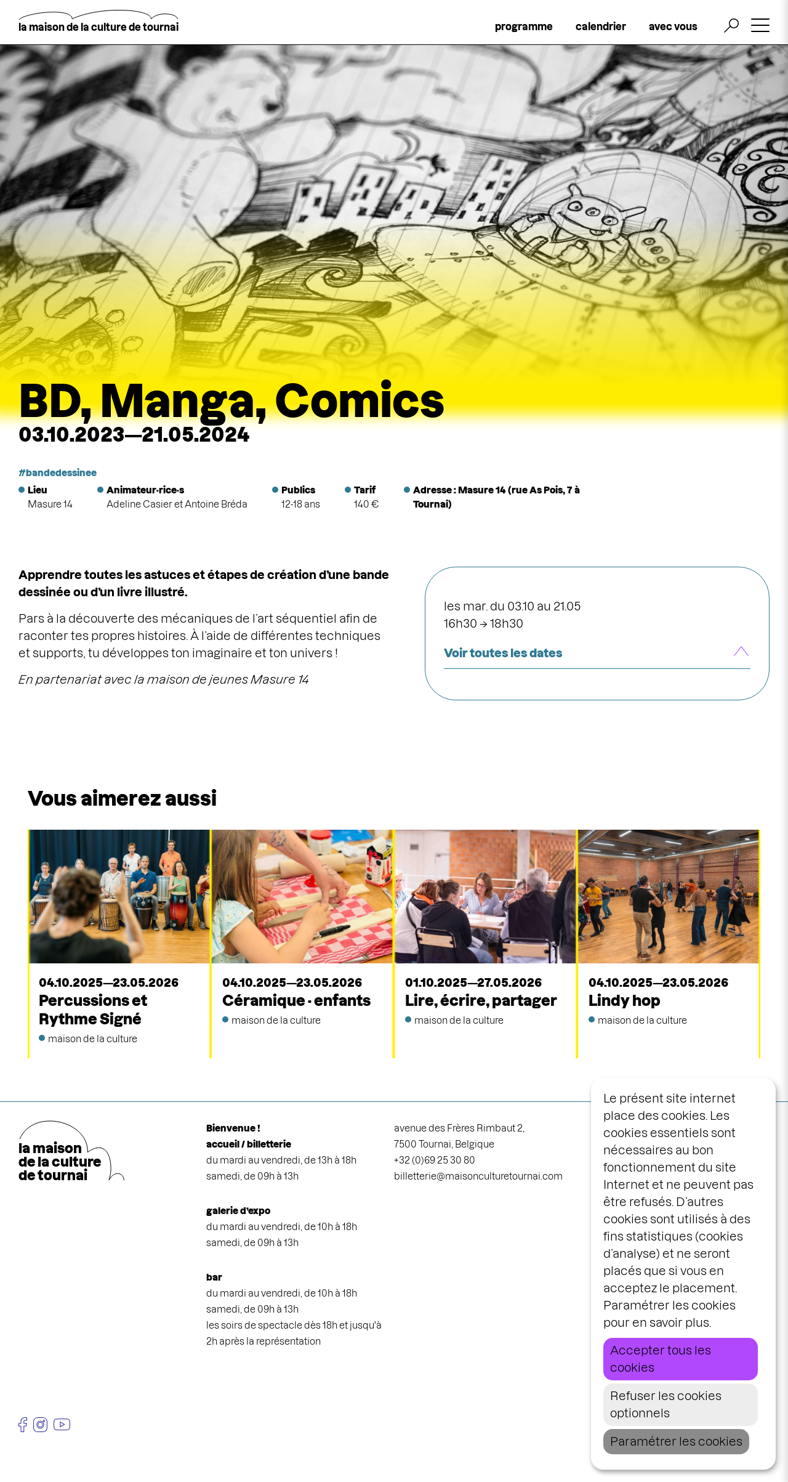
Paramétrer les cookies (676, 1441)
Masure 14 (50, 504)
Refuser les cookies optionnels (666, 1405)
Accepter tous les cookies (660, 1359)
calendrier (601, 26)
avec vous (673, 26)
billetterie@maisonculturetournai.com (478, 1176)
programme (524, 26)
